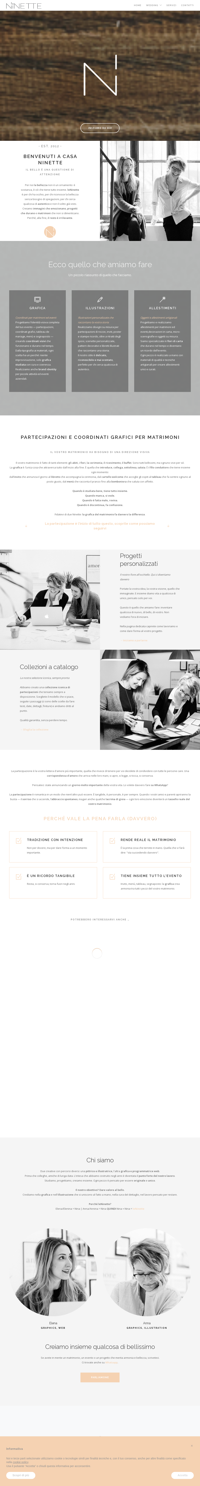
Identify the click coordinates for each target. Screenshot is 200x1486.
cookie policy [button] (20, 1462)
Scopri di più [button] (20, 1475)
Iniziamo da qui (100, 128)
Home (137, 5)
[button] (192, 1446)
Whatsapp (111, 1362)
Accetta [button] (183, 1475)
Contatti (187, 5)
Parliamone (100, 1377)
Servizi (171, 5)
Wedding (152, 5)
